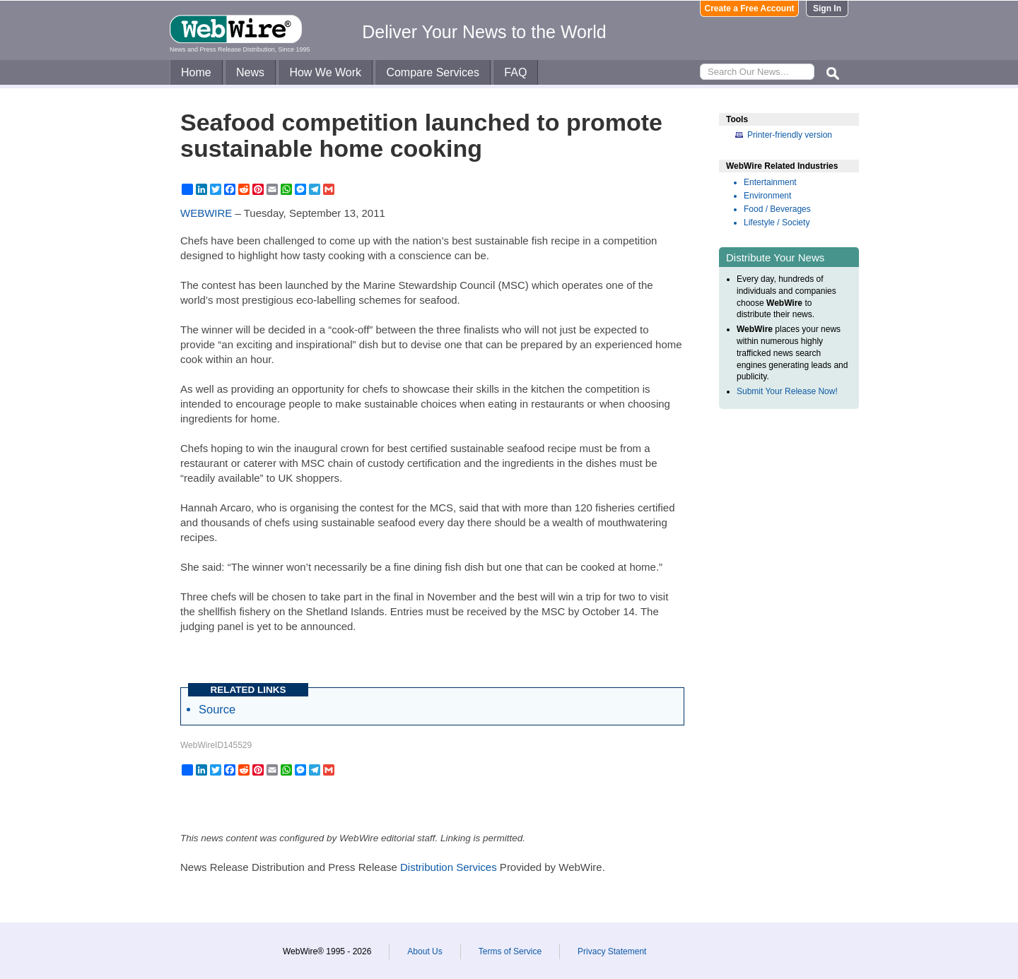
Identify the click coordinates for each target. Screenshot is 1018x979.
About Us (424, 951)
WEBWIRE (206, 213)
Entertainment (770, 182)
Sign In (827, 8)
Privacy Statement (612, 951)
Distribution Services (448, 867)
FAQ (515, 72)
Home (196, 72)
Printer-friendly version (789, 135)
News (250, 72)
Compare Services (432, 72)
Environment (767, 196)
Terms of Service (510, 951)
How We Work (325, 72)
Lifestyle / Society (776, 222)
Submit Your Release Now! (787, 391)
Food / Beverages (777, 209)
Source (217, 709)
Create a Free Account (750, 8)
